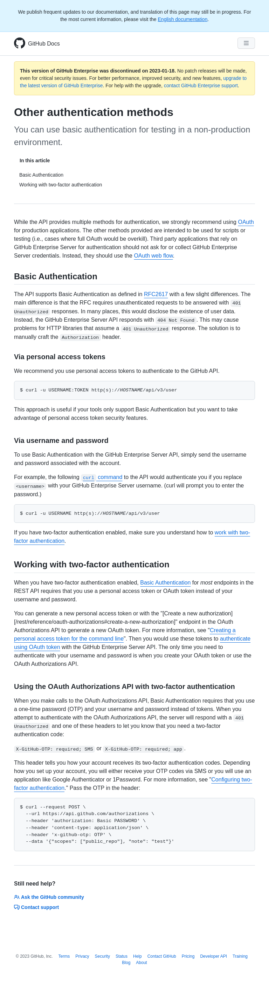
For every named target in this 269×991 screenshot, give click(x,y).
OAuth (246, 222)
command (101, 477)
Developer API (213, 956)
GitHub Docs (44, 44)
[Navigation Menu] (246, 43)
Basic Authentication (165, 583)
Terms (64, 956)
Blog (126, 962)
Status (121, 956)
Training (240, 956)
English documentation (183, 19)
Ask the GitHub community (49, 897)
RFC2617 (156, 294)
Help (137, 956)
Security (102, 956)
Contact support (36, 907)
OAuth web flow (153, 256)
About (141, 962)
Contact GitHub (161, 956)
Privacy (82, 956)
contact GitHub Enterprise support (201, 85)
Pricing (188, 956)
